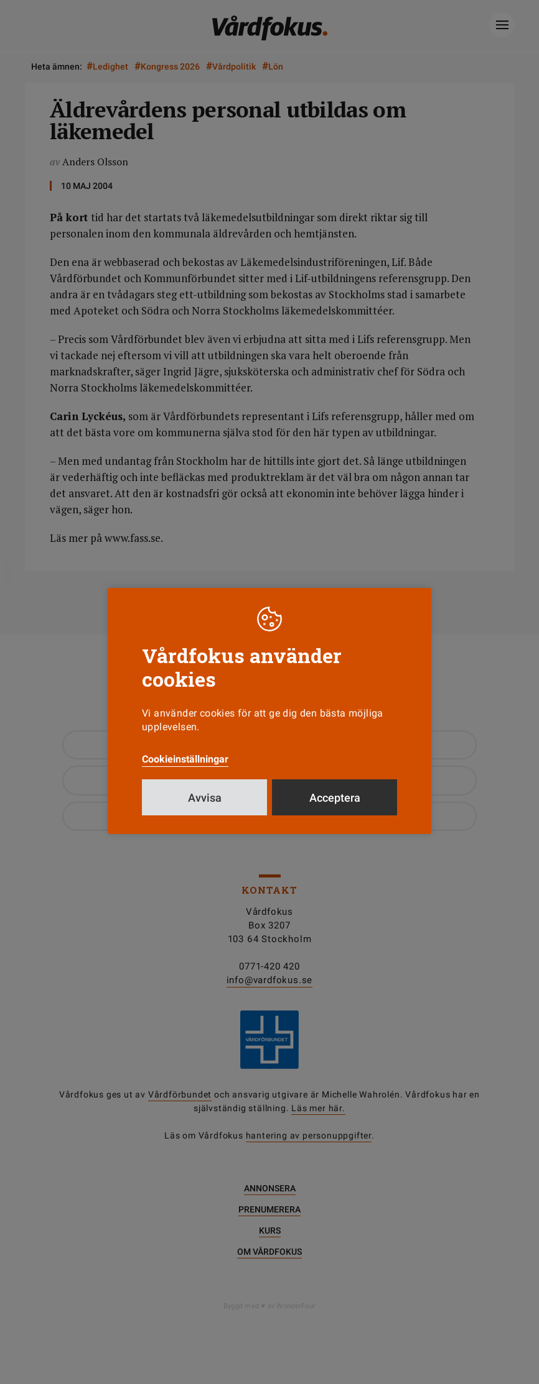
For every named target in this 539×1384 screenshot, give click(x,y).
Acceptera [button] (334, 797)
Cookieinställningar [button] (185, 759)
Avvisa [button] (205, 797)
